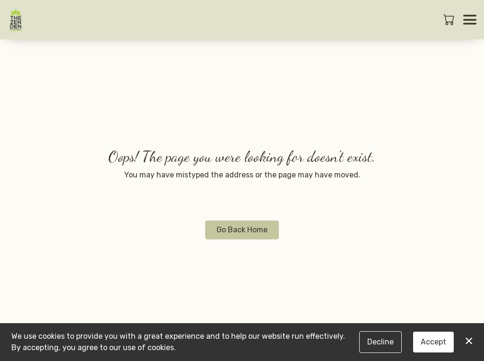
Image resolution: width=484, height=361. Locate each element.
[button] (449, 19)
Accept (433, 341)
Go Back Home (242, 229)
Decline (380, 341)
